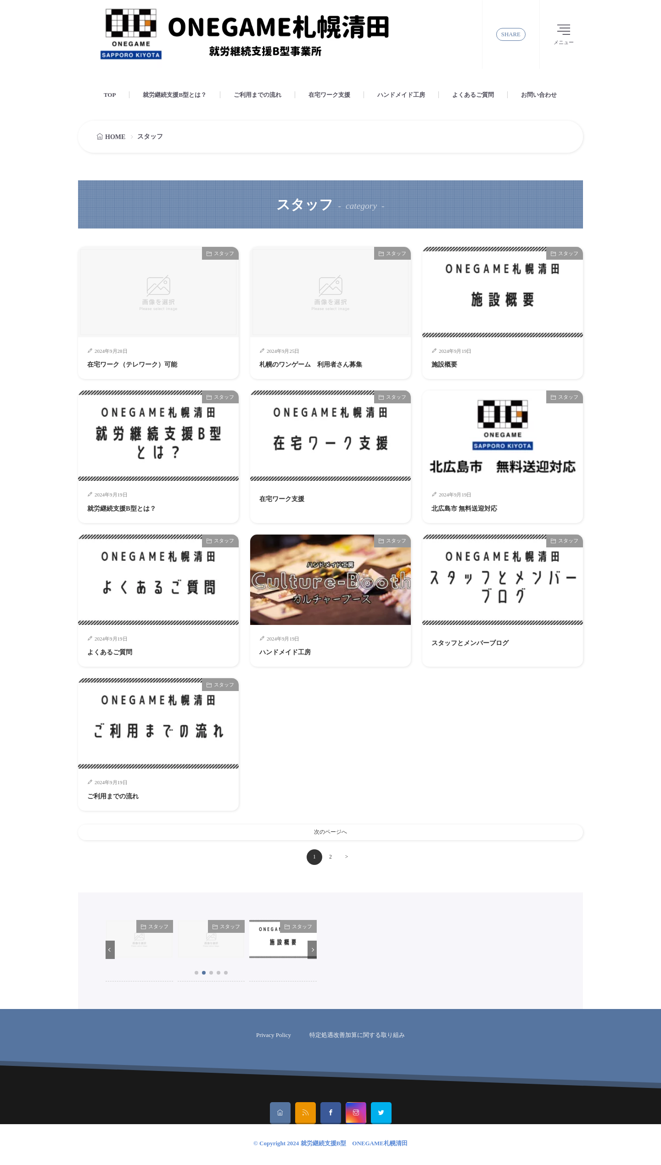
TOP (110, 94)
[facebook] (330, 1115)
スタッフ (224, 253)
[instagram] (356, 1115)
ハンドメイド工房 (401, 94)
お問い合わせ (539, 94)
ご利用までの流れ (257, 94)
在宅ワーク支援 (329, 94)
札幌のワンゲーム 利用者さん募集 (325, 363)
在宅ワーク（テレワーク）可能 (145, 363)
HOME (115, 137)
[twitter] (381, 1115)
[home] (280, 1115)
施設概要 (448, 363)
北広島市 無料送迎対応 (473, 508)
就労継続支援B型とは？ (175, 94)
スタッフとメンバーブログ (481, 642)
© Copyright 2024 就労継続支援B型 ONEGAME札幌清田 (330, 1145)
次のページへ (330, 833)
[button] (110, 952)
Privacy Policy (273, 1037)
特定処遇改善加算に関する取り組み (357, 1037)
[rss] (305, 1115)
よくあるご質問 (473, 94)
